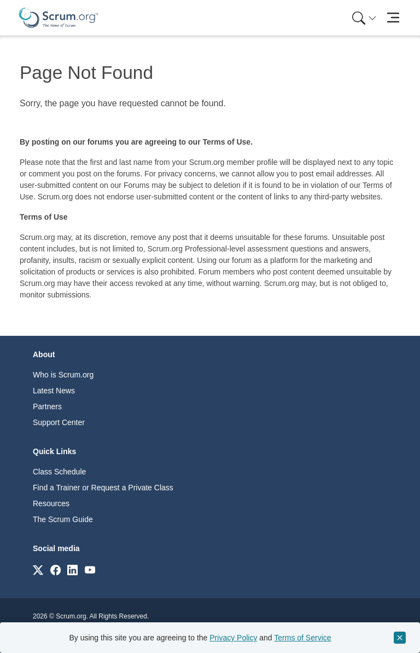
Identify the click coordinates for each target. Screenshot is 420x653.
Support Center (59, 422)
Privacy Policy (233, 637)
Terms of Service (302, 637)
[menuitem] (363, 18)
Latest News (54, 390)
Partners (47, 406)
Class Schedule (59, 471)
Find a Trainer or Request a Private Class (103, 487)
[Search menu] (364, 18)
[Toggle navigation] (392, 17)
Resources (51, 503)
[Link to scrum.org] (38, 569)
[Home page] (59, 17)
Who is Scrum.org (63, 374)
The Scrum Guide (63, 519)
